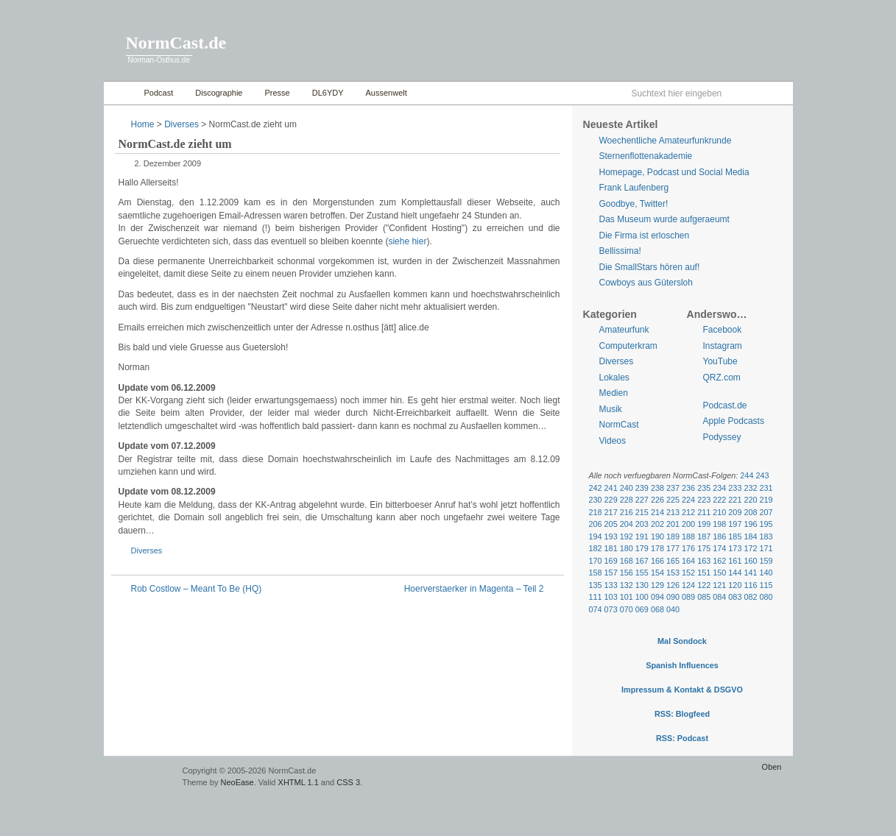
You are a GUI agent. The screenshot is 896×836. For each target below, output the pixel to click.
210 (719, 512)
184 (750, 536)
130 (642, 585)
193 (611, 536)
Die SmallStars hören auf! (649, 267)
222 (719, 499)
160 (750, 560)
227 (642, 499)
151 (703, 572)
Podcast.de (725, 405)
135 (595, 585)
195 (766, 524)
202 (657, 524)
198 (719, 524)
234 (719, 487)
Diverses (181, 124)
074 (595, 609)
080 (766, 596)
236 (688, 487)
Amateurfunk (624, 330)
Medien (613, 393)
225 (673, 499)
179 (642, 548)
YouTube (720, 361)
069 (642, 609)
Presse (276, 92)
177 (673, 548)
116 (750, 585)
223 (703, 499)
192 (626, 536)
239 (642, 487)
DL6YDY (328, 92)
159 (766, 560)
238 (657, 487)
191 (642, 536)
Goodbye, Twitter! (634, 204)
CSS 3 (348, 782)
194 (595, 536)
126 (673, 585)
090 (673, 596)
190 (657, 536)
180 (626, 548)
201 (673, 524)
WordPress (141, 777)
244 (746, 475)
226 (657, 499)
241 (611, 487)
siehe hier (407, 241)
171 (766, 548)
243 (762, 475)
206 (595, 524)
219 (766, 499)
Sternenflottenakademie (646, 156)
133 (611, 585)
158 (595, 572)
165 (673, 560)
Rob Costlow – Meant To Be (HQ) (196, 589)
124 (688, 585)
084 (719, 596)
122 (703, 585)
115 (766, 585)
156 (626, 572)
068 (657, 609)
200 (688, 524)
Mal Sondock (682, 641)
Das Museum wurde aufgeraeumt (664, 219)
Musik (610, 409)
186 (719, 536)
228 (626, 499)
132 (626, 585)
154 (657, 572)
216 (626, 512)
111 (595, 596)
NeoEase (236, 782)
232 (750, 487)
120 (734, 585)
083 (734, 596)
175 (703, 548)
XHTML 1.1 (298, 782)
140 (766, 572)
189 (673, 536)
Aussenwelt (386, 92)
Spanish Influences (682, 665)
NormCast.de (176, 42)
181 (611, 548)
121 (719, 585)
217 (611, 512)
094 (657, 596)
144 (734, 572)
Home (120, 93)
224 (688, 499)
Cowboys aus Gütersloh (646, 282)
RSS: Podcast (682, 738)
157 (611, 572)
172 (750, 548)
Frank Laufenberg (634, 188)
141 (750, 572)
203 (642, 524)
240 (626, 487)
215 (642, 512)
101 (626, 596)
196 (750, 524)
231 (766, 487)
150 (719, 572)
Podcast (159, 92)
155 (642, 572)
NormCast (619, 424)
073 (611, 609)
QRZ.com (722, 377)
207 (766, 512)
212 (688, 512)
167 (642, 560)
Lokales (614, 377)
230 (595, 499)
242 (595, 487)
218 (595, 512)
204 (626, 524)
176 (688, 548)
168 (626, 560)
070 (626, 609)
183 (766, 536)
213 (673, 512)
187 (703, 536)
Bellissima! (620, 251)
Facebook (722, 330)
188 (688, 536)
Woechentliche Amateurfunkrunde (665, 140)
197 (734, 524)
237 (673, 487)
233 (734, 487)
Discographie (218, 92)
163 (703, 560)
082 (750, 596)
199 (703, 524)
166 (657, 560)
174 (719, 548)
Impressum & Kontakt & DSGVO (682, 689)
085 (703, 596)
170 (595, 560)
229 (611, 499)
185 (734, 536)
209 (734, 512)
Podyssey (722, 437)
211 (703, 512)
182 (595, 548)
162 (719, 560)
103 (611, 596)
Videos (612, 441)
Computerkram (628, 346)
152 (688, 572)
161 (734, 560)
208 (750, 512)
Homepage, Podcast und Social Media (674, 172)
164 (688, 560)
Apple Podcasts (733, 421)
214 (657, 512)
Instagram (722, 346)
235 (703, 487)
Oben (772, 766)
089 (688, 596)
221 (734, 499)
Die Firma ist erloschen (644, 235)
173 (734, 548)
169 (611, 560)
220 (750, 499)
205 (611, 524)
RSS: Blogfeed (682, 713)
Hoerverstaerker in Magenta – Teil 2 (474, 589)
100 (642, 596)
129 (657, 585)
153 (673, 572)
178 (657, 548)
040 (673, 609)
